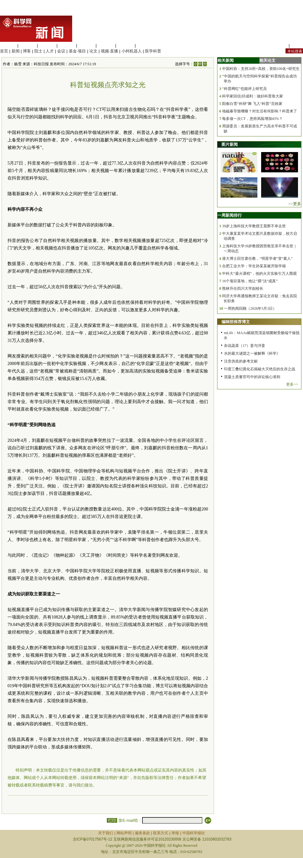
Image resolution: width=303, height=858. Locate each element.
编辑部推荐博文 (235, 321)
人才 (50, 51)
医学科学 (28, 45)
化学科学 (47, 45)
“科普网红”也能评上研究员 (244, 88)
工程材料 (67, 45)
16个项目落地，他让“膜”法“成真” (249, 281)
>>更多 (294, 203)
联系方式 (160, 833)
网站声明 (124, 833)
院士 (38, 51)
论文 (93, 51)
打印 (112, 820)
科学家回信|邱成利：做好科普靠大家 (252, 96)
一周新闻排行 (229, 215)
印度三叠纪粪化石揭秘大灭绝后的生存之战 (259, 369)
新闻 (16, 51)
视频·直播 (109, 51)
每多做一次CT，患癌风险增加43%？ (252, 118)
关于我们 (105, 833)
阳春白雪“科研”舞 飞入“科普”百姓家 (252, 103)
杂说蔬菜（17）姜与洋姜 (244, 345)
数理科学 (125, 45)
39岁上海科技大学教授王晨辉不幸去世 (254, 226)
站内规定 (279, 45)
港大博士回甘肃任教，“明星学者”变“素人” (257, 258)
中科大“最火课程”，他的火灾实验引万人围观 (259, 273)
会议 (61, 51)
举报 (175, 833)
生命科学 (8, 45)
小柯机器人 (132, 51)
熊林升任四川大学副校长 (242, 288)
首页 (4, 51)
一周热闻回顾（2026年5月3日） (250, 308)
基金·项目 (77, 51)
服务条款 (142, 833)
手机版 (297, 45)
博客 (27, 51)
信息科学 (86, 45)
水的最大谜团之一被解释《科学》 (252, 353)
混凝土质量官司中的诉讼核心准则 (252, 377)
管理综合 (145, 45)
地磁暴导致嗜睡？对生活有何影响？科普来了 (259, 111)
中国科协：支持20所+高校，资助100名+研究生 (261, 69)
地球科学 (106, 45)
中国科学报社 (193, 833)
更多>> (292, 384)
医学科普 (153, 51)
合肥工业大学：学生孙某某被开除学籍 (254, 266)
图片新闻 (229, 144)
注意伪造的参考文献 (241, 361)
